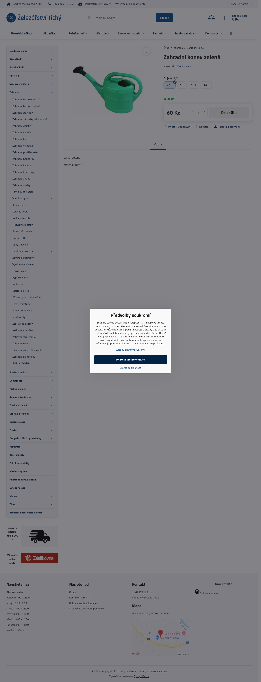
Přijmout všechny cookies (130, 359)
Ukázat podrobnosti (130, 367)
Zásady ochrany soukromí (130, 349)
